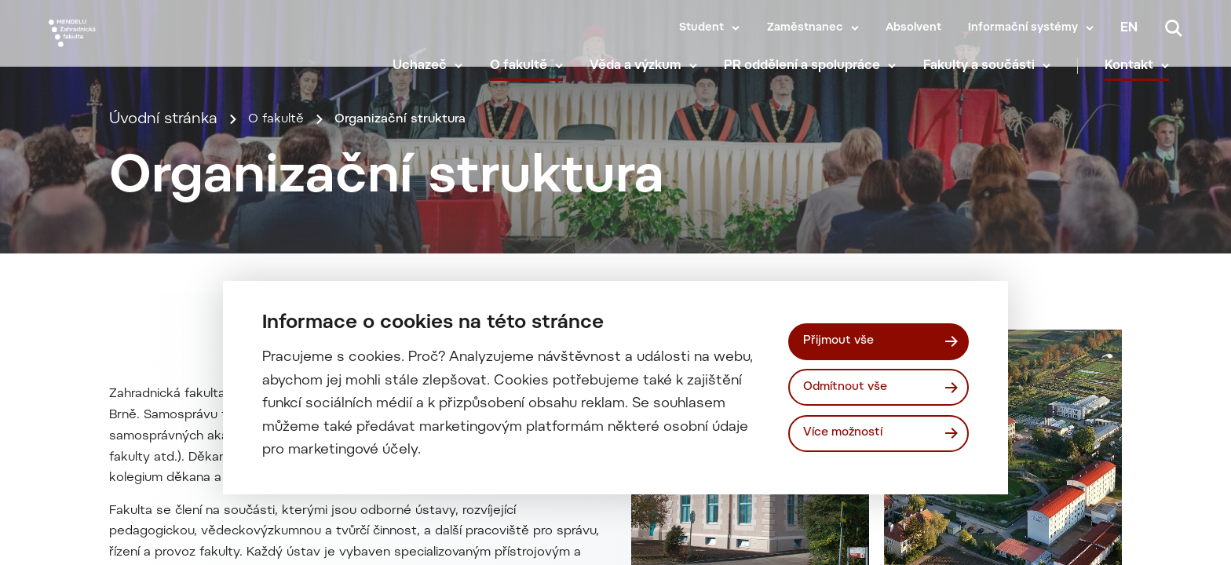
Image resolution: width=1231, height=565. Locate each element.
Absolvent (913, 28)
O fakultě (531, 70)
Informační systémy (1023, 28)
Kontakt (1142, 70)
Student (701, 28)
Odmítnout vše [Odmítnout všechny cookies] (851, 387)
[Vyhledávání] (1173, 28)
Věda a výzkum (649, 70)
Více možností (849, 435)
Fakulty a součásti (991, 70)
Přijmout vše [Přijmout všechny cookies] (843, 339)
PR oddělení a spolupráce (815, 70)
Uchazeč (433, 70)
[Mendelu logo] (141, 49)
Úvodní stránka (163, 177)
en (1129, 28)
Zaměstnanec (805, 28)
